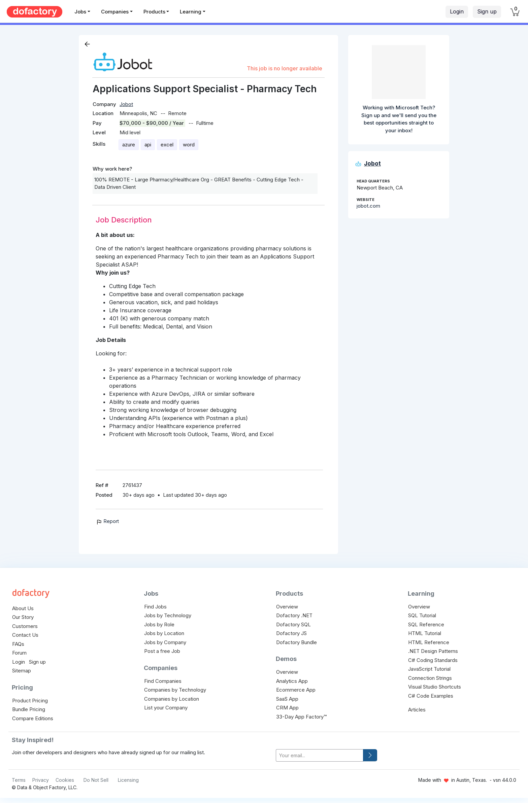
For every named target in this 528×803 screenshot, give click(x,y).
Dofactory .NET (294, 615)
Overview (287, 606)
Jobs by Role (159, 624)
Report (107, 521)
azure (128, 144)
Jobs (80, 11)
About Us (23, 608)
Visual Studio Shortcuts (434, 687)
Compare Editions (32, 718)
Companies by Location (171, 699)
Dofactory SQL (293, 624)
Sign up (487, 11)
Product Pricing (30, 700)
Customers (25, 626)
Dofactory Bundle (296, 642)
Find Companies (163, 681)
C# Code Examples (430, 696)
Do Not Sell (96, 780)
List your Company (166, 707)
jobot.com (368, 206)
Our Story (23, 617)
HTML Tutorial (424, 633)
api (147, 144)
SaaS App (287, 699)
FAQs (18, 644)
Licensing (128, 780)
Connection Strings (430, 678)
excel (167, 144)
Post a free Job (162, 651)
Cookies (65, 780)
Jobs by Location (164, 633)
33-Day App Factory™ (301, 716)
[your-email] (319, 755)
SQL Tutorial (422, 615)
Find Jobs (155, 606)
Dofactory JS (291, 633)
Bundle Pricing (28, 709)
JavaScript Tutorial (429, 669)
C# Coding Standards (433, 660)
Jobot (126, 104)
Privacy (40, 780)
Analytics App (292, 681)
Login (457, 11)
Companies (115, 11)
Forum (19, 653)
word (189, 144)
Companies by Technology (175, 690)
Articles (417, 709)
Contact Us (25, 635)
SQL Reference (426, 624)
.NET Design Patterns (433, 651)
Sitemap (21, 670)
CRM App (287, 707)
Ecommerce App (296, 690)
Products (154, 11)
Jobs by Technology (167, 615)
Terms (19, 780)
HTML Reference (428, 642)
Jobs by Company (165, 642)
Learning (190, 11)
